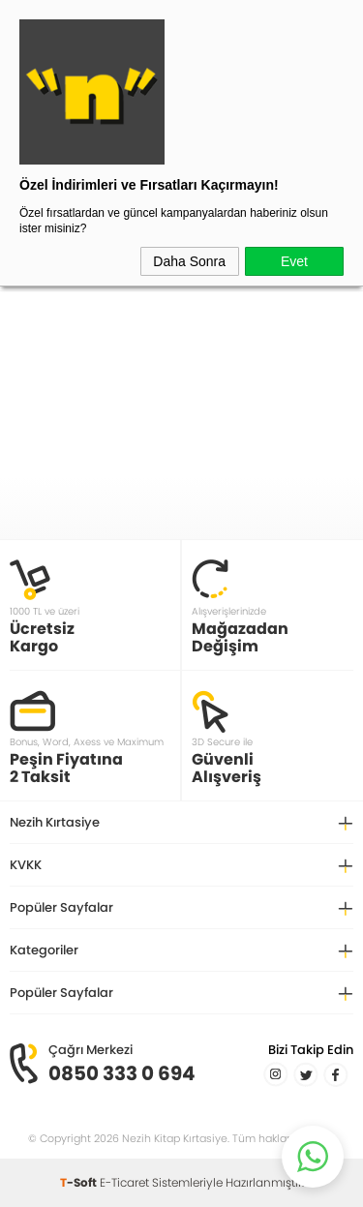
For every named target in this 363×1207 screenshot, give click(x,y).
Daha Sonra (189, 261)
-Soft (80, 1182)
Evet (294, 261)
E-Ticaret (124, 1182)
